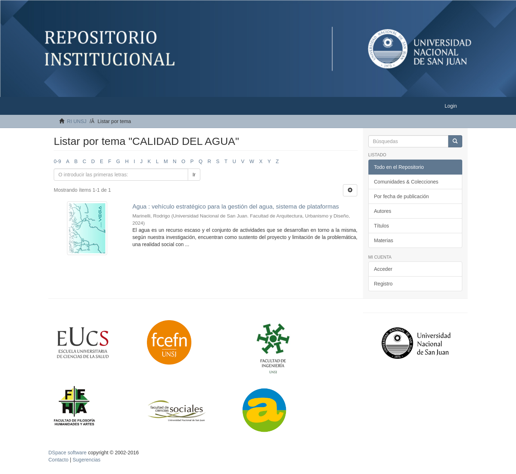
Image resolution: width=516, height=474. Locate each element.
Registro (383, 284)
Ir (194, 174)
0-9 (57, 161)
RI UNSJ (76, 121)
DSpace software (67, 452)
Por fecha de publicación (401, 196)
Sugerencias (86, 460)
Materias (383, 240)
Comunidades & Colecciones (406, 182)
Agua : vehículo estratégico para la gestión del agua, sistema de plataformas (235, 206)
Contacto (58, 460)
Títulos (381, 226)
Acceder (383, 269)
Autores (382, 211)
